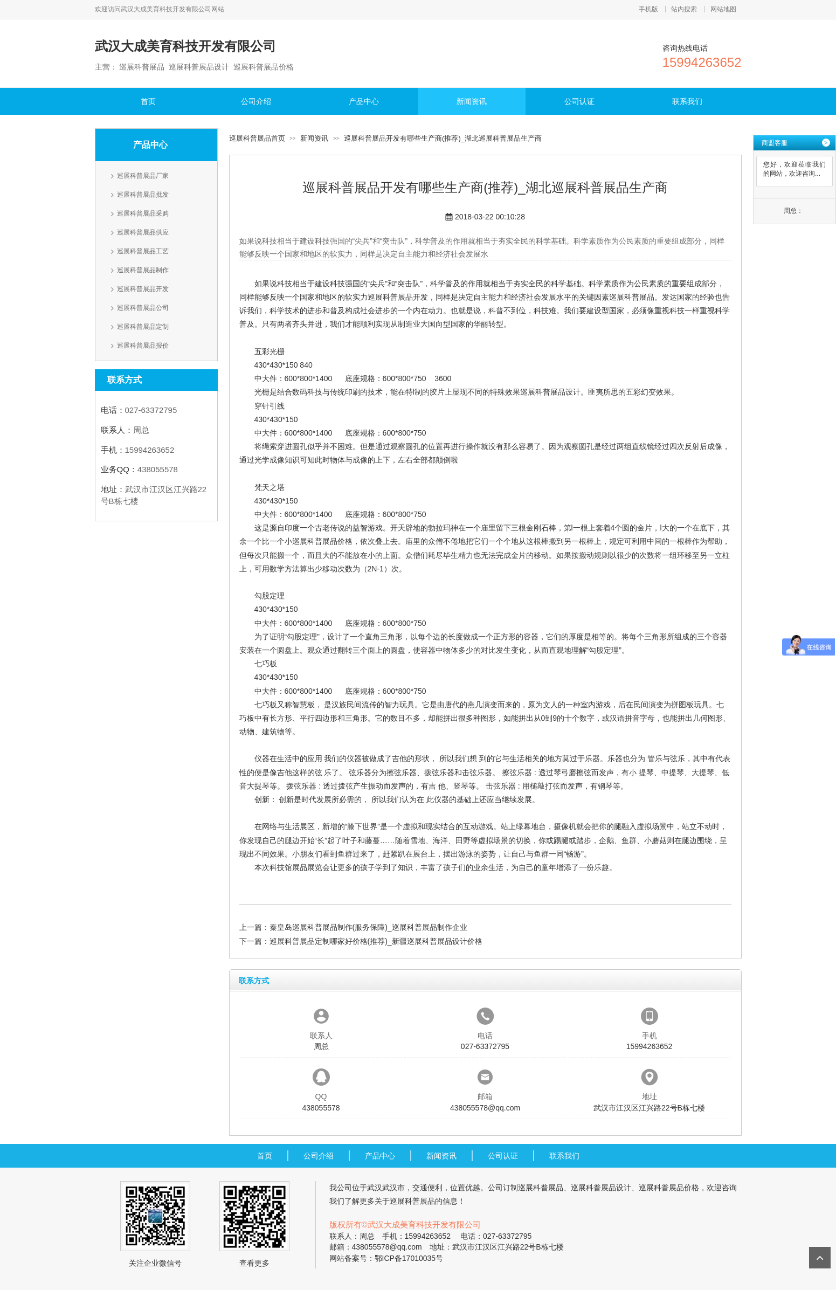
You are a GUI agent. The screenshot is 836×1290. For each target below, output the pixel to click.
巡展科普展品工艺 (143, 251)
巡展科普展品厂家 (143, 176)
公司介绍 (256, 101)
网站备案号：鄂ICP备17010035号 (386, 1258)
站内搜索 (684, 9)
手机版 (648, 9)
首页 (148, 101)
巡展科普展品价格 (322, 541)
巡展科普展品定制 (143, 326)
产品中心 (364, 101)
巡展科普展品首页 (257, 138)
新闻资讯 (472, 101)
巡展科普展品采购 (143, 213)
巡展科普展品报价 (143, 345)
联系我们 (687, 101)
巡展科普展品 (631, 297)
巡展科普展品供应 (143, 232)
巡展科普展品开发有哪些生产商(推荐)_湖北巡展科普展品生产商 (443, 138)
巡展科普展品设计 (550, 392)
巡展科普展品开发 (143, 289)
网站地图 (723, 9)
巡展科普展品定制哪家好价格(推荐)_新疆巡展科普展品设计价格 (376, 941)
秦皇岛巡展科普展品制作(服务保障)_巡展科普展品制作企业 (368, 927)
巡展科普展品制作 (143, 270)
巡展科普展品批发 (143, 194)
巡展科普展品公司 (143, 308)
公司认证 (579, 101)
